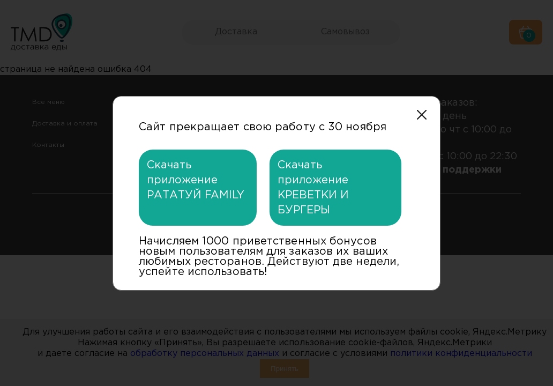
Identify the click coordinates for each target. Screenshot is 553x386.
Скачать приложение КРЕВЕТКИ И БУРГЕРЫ (313, 187)
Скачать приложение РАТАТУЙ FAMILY (195, 180)
